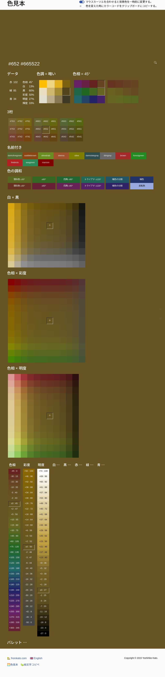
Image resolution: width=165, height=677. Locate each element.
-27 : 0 (43, 633)
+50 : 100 (28, 471)
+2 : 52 (28, 541)
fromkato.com (17, 658)
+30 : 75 (14, 530)
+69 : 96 (43, 476)
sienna (61, 155)
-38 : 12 (28, 606)
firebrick (15, 162)
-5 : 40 (14, 492)
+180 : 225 (14, 584)
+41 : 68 (43, 514)
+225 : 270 (14, 601)
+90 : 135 (14, 552)
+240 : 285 (14, 606)
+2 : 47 (14, 509)
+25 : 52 (43, 536)
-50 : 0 (29, 622)
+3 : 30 (43, 573)
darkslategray (92, 155)
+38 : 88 (29, 487)
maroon (45, 162)
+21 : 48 (43, 546)
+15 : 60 (14, 525)
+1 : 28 (43, 584)
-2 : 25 (43, 595)
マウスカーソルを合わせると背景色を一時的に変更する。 (119, 1)
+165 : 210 (14, 579)
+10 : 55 (14, 519)
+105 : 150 (14, 557)
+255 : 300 (14, 611)
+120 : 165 (14, 563)
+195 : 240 (14, 590)
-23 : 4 (43, 628)
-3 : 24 (43, 601)
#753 (12, 129)
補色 (142, 179)
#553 (63, 129)
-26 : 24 (28, 590)
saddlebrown (30, 155)
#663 (38, 121)
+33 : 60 (43, 525)
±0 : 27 (43, 590)
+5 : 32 (43, 568)
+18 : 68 (29, 514)
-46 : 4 (29, 617)
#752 (20, 129)
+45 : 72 (43, 509)
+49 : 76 (43, 503)
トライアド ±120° (92, 179)
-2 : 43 (14, 498)
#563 (63, 121)
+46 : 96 (29, 476)
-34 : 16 (28, 601)
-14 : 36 (28, 573)
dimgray (107, 155)
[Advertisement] (83, 34)
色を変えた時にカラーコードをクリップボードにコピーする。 (122, 6)
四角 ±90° (68, 179)
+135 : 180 (14, 568)
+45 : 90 (14, 536)
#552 (71, 129)
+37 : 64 (43, 519)
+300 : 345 (14, 628)
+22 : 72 (29, 509)
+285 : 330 (14, 622)
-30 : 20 (28, 595)
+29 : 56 (43, 530)
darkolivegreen (15, 155)
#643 (38, 136)
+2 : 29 (43, 579)
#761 (27, 121)
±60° (44, 179)
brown (123, 155)
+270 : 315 (14, 617)
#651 (53, 129)
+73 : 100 (43, 471)
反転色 (142, 186)
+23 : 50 (43, 541)
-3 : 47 (29, 557)
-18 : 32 (28, 579)
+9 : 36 (43, 563)
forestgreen (138, 155)
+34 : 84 (29, 492)
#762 (20, 121)
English (36, 658)
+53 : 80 (43, 498)
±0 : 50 (28, 546)
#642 (45, 136)
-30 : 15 (14, 476)
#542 (71, 136)
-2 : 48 (29, 552)
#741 (27, 136)
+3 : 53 (28, 536)
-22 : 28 (28, 584)
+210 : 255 (14, 595)
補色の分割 (117, 179)
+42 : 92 (29, 482)
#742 (20, 136)
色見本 (12, 664)
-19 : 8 (43, 622)
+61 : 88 (43, 487)
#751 (27, 129)
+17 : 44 (43, 552)
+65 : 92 (43, 482)
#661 (53, 121)
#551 (79, 129)
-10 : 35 (14, 487)
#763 (12, 121)
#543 (63, 136)
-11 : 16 (43, 611)
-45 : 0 (14, 471)
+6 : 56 (28, 530)
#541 (79, 136)
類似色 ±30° (19, 179)
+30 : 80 (29, 498)
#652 (45, 129)
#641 (53, 136)
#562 (71, 121)
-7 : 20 (43, 606)
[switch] (81, 2)
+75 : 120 (14, 546)
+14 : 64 (29, 519)
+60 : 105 (14, 541)
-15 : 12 (43, 617)
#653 (38, 129)
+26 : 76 (29, 503)
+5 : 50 (14, 514)
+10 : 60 (29, 525)
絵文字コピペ (30, 664)
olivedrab (45, 155)
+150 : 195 (14, 573)
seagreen (30, 162)
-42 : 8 (29, 611)
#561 (79, 121)
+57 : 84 (43, 492)
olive (76, 155)
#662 (45, 121)
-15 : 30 (14, 482)
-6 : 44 (29, 563)
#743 (12, 136)
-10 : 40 (28, 568)
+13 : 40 (43, 557)
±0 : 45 (14, 503)
